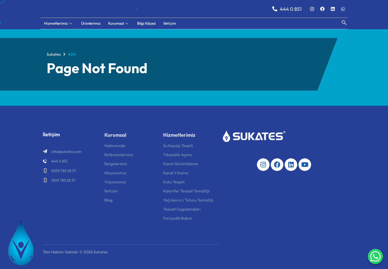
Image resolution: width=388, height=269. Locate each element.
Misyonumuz (115, 174)
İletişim (169, 23)
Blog (108, 201)
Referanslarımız (118, 156)
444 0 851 (287, 9)
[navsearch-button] (342, 23)
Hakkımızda (114, 147)
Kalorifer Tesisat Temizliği (186, 192)
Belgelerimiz (115, 165)
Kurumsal (118, 23)
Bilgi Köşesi (146, 23)
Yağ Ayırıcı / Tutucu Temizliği (188, 201)
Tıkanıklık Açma (177, 156)
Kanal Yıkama (175, 174)
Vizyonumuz (115, 183)
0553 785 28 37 (63, 171)
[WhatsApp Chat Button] (375, 256)
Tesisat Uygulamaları (182, 210)
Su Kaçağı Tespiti (178, 147)
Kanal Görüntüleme (180, 165)
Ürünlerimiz (91, 23)
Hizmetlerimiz (58, 23)
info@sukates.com (66, 152)
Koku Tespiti (174, 183)
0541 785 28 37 (63, 181)
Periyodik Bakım (177, 219)
